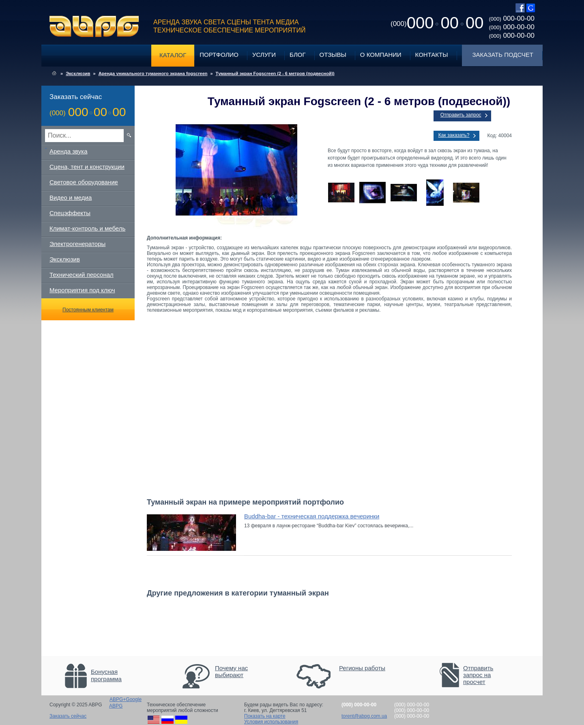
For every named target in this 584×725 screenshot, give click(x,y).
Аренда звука (68, 151)
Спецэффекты (69, 212)
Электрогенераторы (77, 243)
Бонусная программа (106, 675)
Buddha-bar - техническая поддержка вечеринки (311, 516)
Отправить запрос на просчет (478, 675)
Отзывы (333, 54)
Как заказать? (454, 135)
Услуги (264, 54)
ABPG (94, 26)
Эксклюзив (78, 73)
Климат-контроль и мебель (87, 228)
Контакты (431, 54)
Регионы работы (362, 668)
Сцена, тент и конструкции (87, 166)
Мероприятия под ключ (82, 290)
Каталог (172, 55)
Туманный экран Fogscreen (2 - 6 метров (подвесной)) (275, 73)
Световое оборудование (83, 182)
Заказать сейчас (67, 716)
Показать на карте (265, 716)
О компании (381, 54)
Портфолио (219, 54)
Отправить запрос (460, 115)
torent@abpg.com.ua (364, 716)
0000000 (437, 23)
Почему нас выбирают (231, 671)
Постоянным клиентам (88, 310)
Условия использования (271, 722)
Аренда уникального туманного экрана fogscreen (153, 73)
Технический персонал (81, 274)
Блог (297, 54)
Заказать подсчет (502, 54)
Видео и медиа (70, 197)
